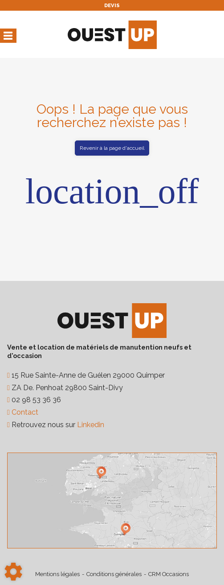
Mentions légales (57, 574)
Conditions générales (114, 574)
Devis (112, 5)
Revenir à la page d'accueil (112, 148)
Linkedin (90, 424)
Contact (24, 412)
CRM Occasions (168, 574)
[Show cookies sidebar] (13, 572)
